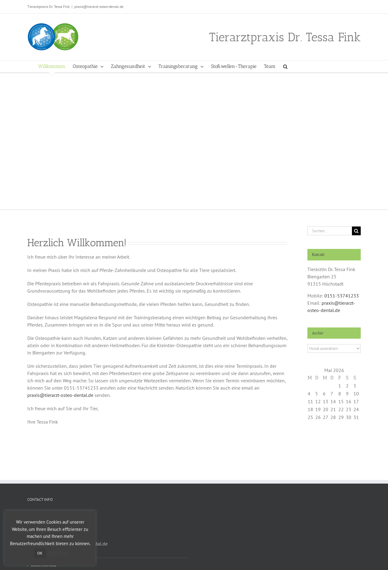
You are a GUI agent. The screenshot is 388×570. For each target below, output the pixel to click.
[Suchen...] (329, 230)
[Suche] (356, 230)
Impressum (42, 551)
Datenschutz (43, 565)
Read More (57, 553)
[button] (285, 66)
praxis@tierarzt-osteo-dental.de (98, 6)
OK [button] (39, 553)
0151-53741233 (341, 296)
